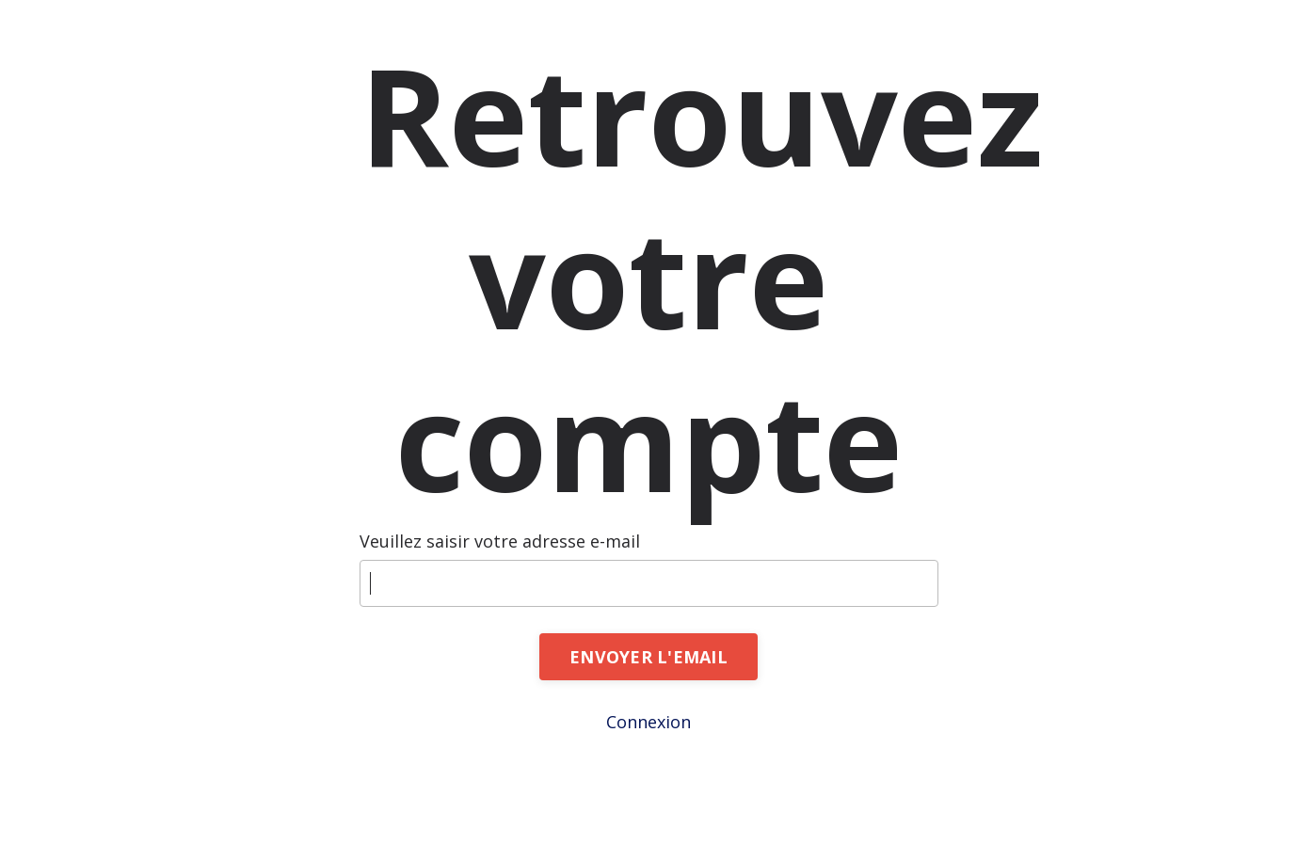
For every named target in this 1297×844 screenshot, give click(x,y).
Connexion (648, 721)
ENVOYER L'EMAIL (648, 656)
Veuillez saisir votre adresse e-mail (500, 541)
